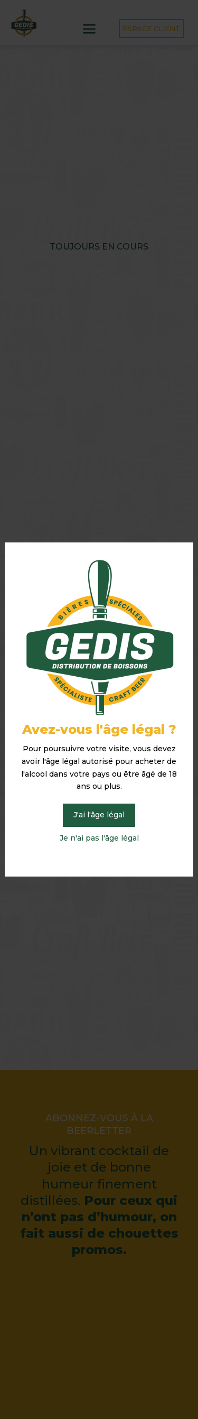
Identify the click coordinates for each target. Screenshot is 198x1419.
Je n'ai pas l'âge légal (99, 838)
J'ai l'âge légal (99, 814)
